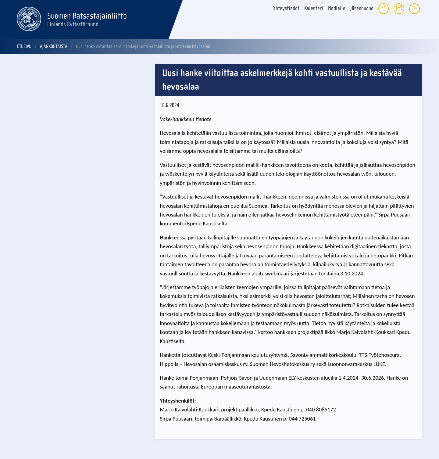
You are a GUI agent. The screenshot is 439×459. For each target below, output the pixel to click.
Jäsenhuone (361, 8)
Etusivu (24, 46)
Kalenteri (313, 8)
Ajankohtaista (53, 46)
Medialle (336, 8)
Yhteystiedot (286, 8)
